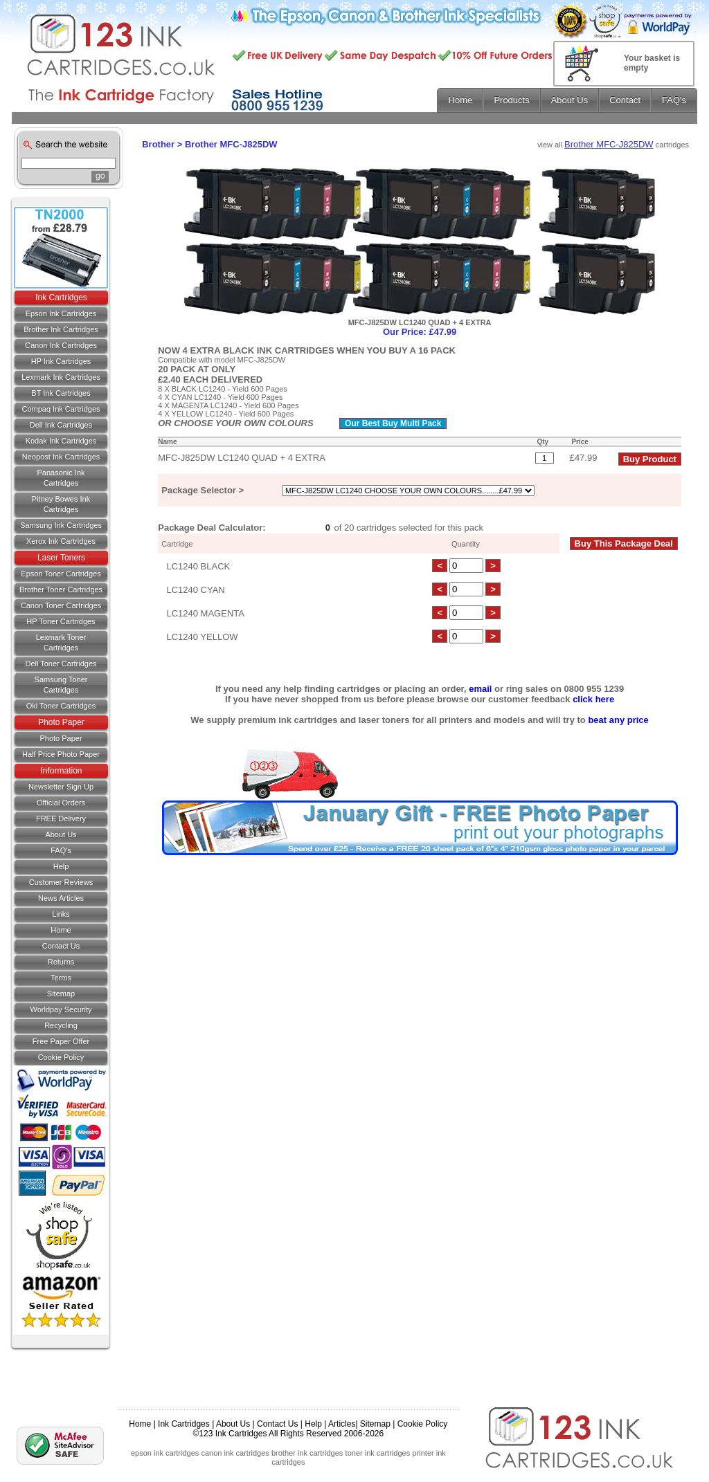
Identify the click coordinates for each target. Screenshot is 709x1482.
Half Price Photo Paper (61, 754)
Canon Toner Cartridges (61, 605)
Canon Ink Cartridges (61, 345)
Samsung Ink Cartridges (61, 525)
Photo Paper (61, 722)
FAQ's (61, 850)
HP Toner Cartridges (60, 621)
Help (61, 866)
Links (61, 914)
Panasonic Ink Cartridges (60, 477)
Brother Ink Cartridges (61, 329)
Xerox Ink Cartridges (61, 541)
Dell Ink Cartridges (61, 425)
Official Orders (61, 802)
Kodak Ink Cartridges (61, 441)
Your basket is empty (652, 63)
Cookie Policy (61, 1057)
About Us (60, 834)
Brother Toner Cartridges (60, 589)
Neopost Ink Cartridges (61, 456)
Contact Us (277, 1424)
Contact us (61, 946)
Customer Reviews (61, 882)
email (480, 689)
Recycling (61, 1025)
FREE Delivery (61, 818)
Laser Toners (61, 557)
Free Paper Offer (61, 1041)
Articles (341, 1424)
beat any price (618, 720)
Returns (61, 962)
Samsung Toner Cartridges (61, 684)
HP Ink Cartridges (61, 361)
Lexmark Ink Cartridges (60, 377)
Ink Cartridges (61, 297)
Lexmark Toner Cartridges (61, 642)
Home (61, 930)
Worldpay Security (60, 1009)
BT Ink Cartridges (60, 393)
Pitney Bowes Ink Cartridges (61, 504)
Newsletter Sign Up (60, 787)
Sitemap (61, 993)
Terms (61, 977)
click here (593, 699)
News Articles (61, 898)
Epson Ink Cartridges (61, 313)
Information (61, 771)
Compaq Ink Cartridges (60, 409)
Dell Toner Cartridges (60, 663)
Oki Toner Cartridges (61, 706)
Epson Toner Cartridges (60, 573)
